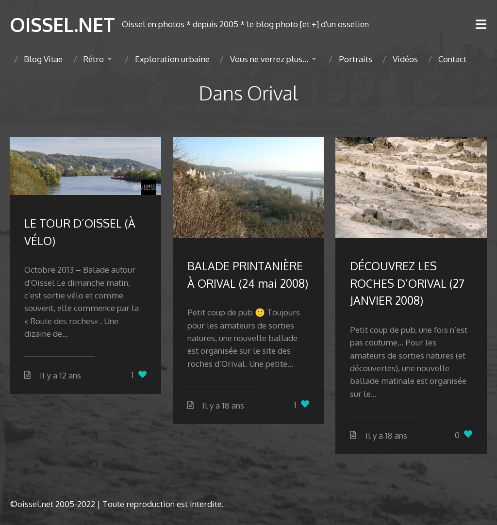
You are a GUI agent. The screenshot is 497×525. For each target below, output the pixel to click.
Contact (452, 59)
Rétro (93, 59)
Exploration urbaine (172, 59)
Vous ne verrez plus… (269, 59)
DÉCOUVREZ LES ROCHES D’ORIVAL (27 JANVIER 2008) (407, 283)
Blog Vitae (43, 59)
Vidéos (405, 59)
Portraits (355, 59)
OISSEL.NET (62, 24)
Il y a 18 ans (223, 405)
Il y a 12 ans (60, 375)
